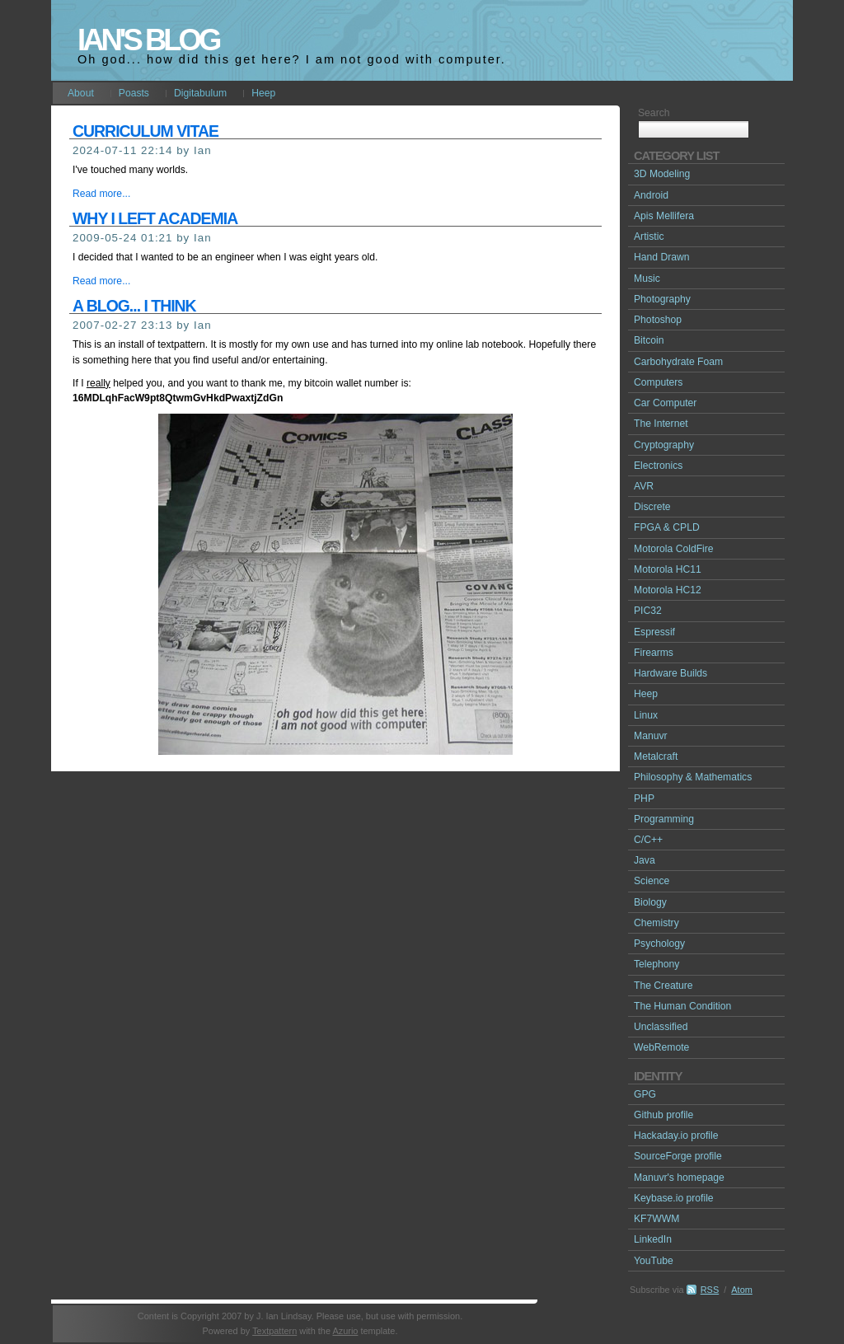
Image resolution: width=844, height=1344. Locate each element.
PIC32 (648, 610)
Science (651, 881)
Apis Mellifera (664, 216)
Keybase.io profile (674, 1198)
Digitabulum (200, 93)
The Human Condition (682, 1006)
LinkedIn (653, 1239)
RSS (710, 1290)
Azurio (345, 1331)
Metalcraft (656, 756)
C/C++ (648, 839)
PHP (644, 798)
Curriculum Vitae (145, 131)
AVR (644, 486)
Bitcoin (649, 340)
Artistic (648, 236)
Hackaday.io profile (676, 1135)
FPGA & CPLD (667, 527)
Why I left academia (155, 218)
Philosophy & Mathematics (693, 777)
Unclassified (661, 1027)
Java (644, 860)
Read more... (101, 193)
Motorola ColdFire (674, 549)
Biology (650, 902)
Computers (658, 382)
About (81, 93)
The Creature (663, 985)
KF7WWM (656, 1219)
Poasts (134, 93)
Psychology (659, 943)
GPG (645, 1094)
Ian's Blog (147, 40)
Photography (662, 299)
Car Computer (665, 403)
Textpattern (274, 1331)
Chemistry (656, 923)
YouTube (653, 1261)
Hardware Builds (670, 673)
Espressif (654, 632)
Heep (263, 93)
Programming (664, 819)
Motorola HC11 (667, 569)
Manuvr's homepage (679, 1177)
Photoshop (658, 319)
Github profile (663, 1115)
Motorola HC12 (667, 590)
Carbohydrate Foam (678, 362)
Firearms (653, 652)
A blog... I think (134, 306)
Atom (742, 1290)
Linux (646, 715)
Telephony (656, 964)
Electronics (658, 465)
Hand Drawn (662, 257)
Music (647, 278)
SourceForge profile (678, 1156)
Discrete (652, 507)
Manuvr (651, 736)
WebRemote (661, 1047)
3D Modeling (662, 174)
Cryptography (664, 445)
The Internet (661, 423)
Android (651, 195)
